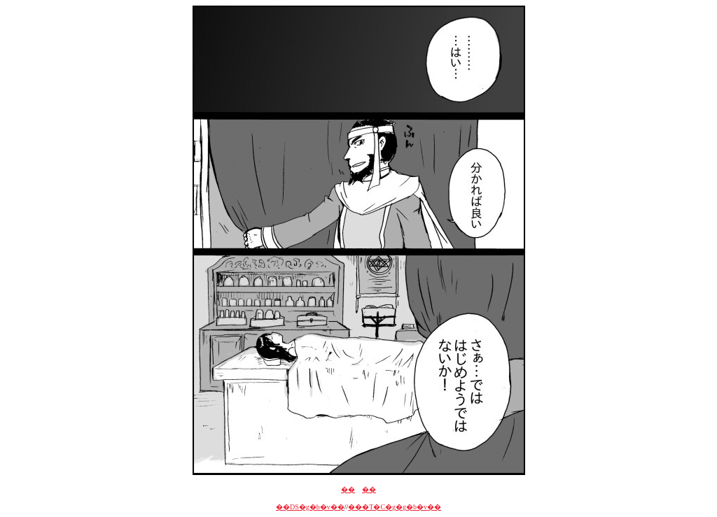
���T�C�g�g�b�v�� (394, 507)
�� (348, 489)
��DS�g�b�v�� (310, 507)
